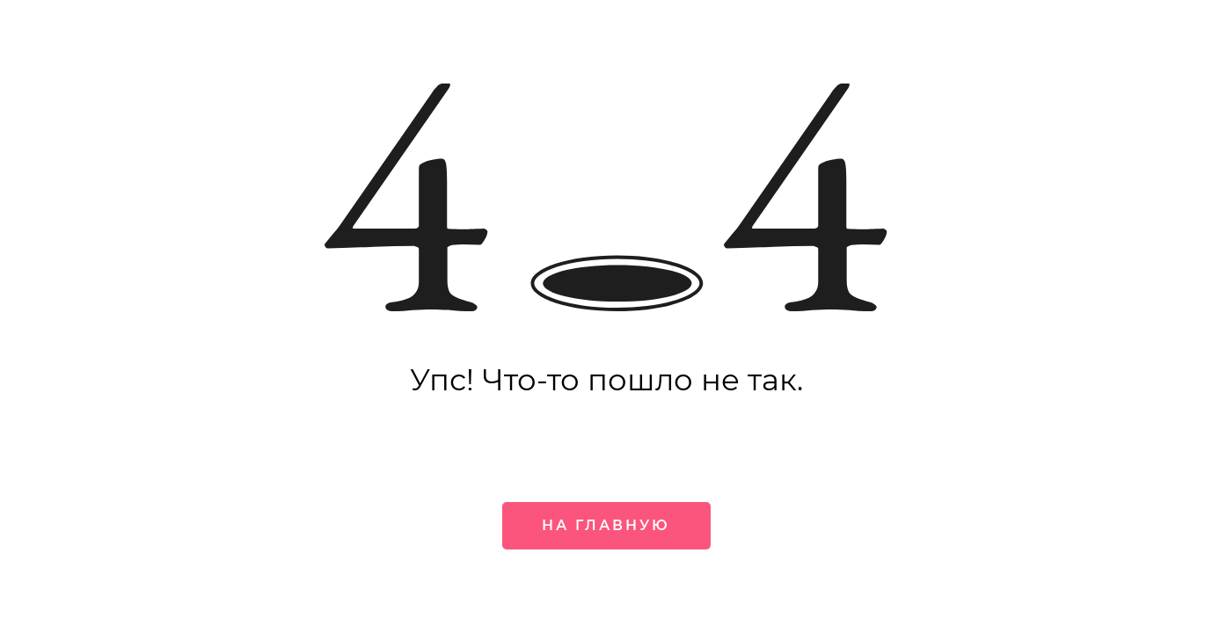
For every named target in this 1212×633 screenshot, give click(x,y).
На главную (606, 525)
